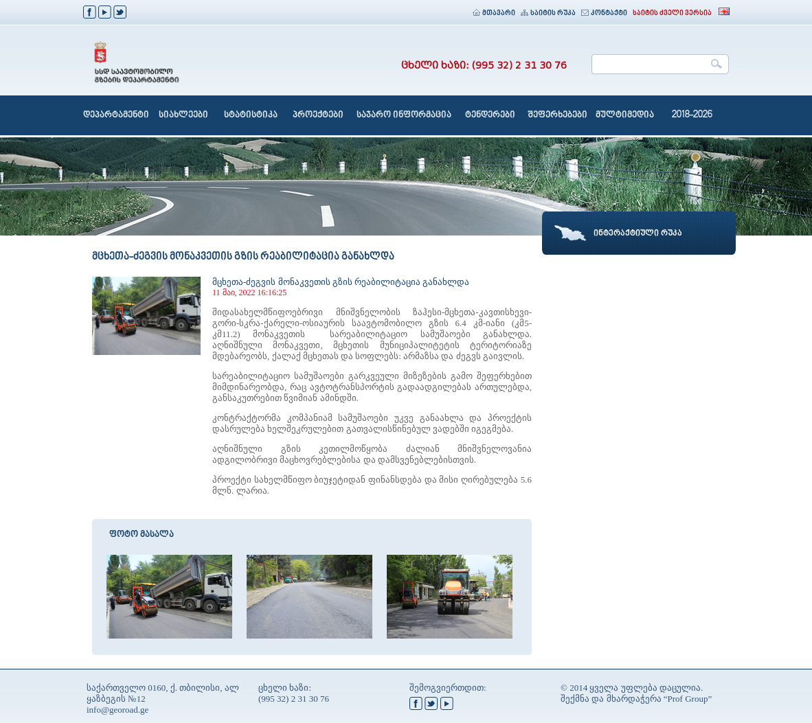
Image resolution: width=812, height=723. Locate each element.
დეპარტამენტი (116, 115)
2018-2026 (692, 115)
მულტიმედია (625, 115)
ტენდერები (490, 115)
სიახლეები (183, 115)
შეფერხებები (557, 115)
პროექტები (318, 115)
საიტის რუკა (548, 13)
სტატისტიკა (251, 115)
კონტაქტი (604, 13)
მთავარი (494, 13)
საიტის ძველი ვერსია (672, 13)
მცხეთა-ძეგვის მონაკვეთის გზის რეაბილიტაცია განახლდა (340, 282)
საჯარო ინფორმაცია (404, 115)
